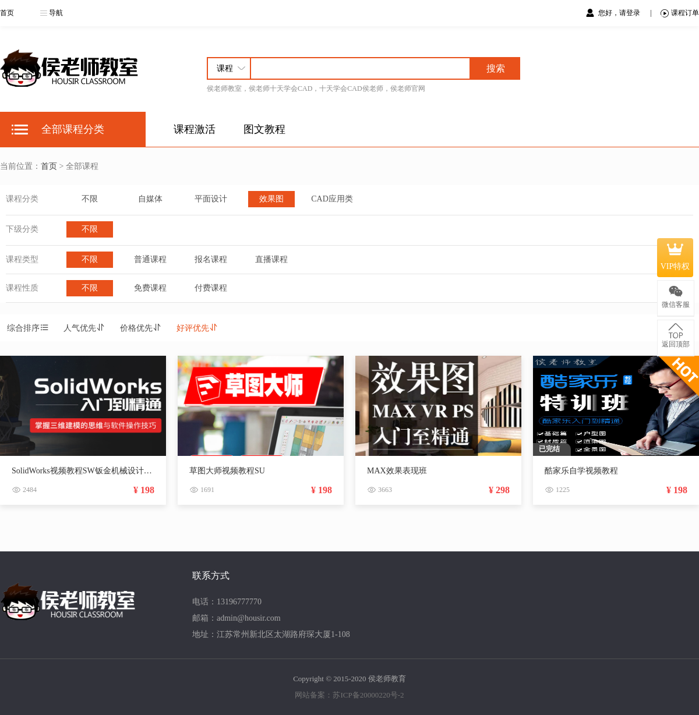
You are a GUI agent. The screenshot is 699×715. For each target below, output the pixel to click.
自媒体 (150, 198)
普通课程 (150, 259)
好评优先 (197, 328)
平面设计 (211, 198)
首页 (7, 13)
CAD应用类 (332, 198)
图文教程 (264, 129)
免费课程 (150, 288)
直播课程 (271, 259)
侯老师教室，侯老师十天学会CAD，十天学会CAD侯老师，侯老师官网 (316, 88)
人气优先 (84, 328)
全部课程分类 (72, 129)
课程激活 (195, 129)
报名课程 (211, 259)
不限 (90, 198)
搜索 (495, 68)
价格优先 (141, 328)
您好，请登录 (620, 13)
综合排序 (28, 328)
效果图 (271, 198)
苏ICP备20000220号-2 (368, 695)
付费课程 (211, 288)
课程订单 (680, 13)
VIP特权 (675, 257)
